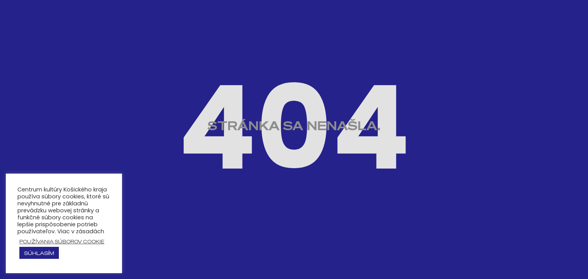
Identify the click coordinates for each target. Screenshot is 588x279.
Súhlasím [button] (39, 253)
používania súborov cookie (61, 241)
